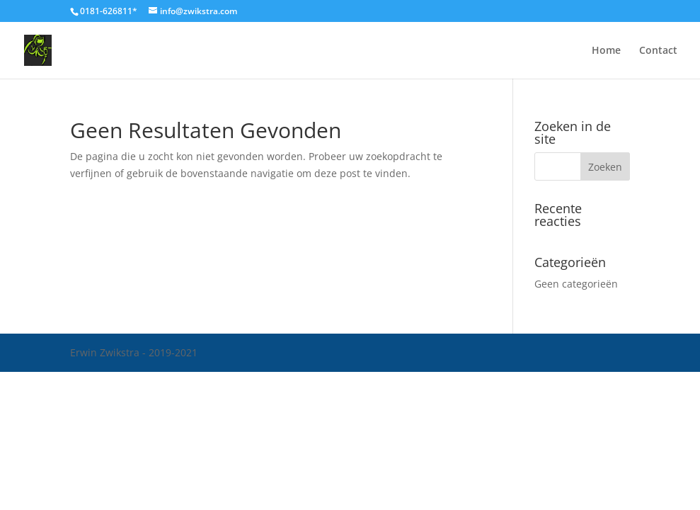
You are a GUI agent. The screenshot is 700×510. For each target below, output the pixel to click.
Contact (658, 51)
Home (606, 51)
